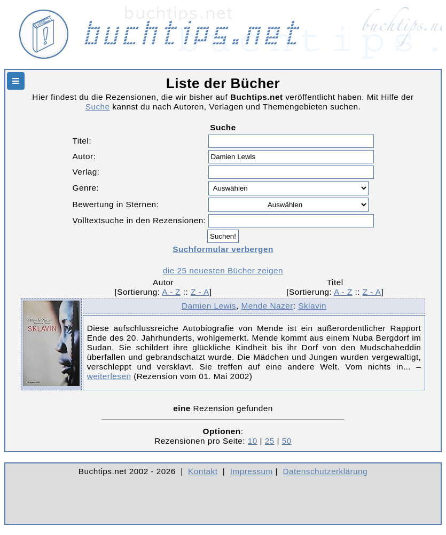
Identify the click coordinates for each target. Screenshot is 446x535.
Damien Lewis (209, 305)
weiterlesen (109, 376)
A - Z (171, 291)
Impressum (251, 471)
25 (270, 440)
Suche (97, 106)
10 (252, 440)
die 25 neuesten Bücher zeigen (223, 270)
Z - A (200, 291)
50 (287, 440)
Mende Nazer (267, 305)
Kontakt (202, 471)
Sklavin (312, 305)
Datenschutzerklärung (325, 471)
